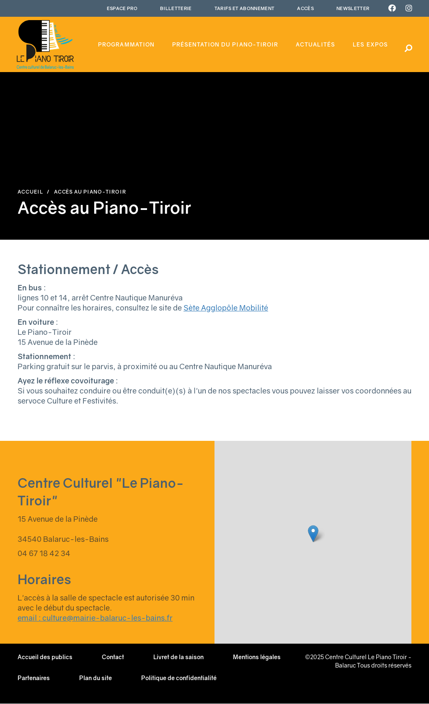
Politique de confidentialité (179, 677)
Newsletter (352, 8)
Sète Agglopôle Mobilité (225, 307)
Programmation (126, 44)
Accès (305, 8)
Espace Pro (122, 8)
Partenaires (34, 677)
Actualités (315, 44)
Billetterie (176, 8)
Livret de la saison (178, 656)
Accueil (30, 192)
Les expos (370, 44)
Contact (113, 656)
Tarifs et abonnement (244, 8)
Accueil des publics (45, 656)
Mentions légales (257, 656)
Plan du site (95, 677)
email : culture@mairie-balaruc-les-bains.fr (95, 617)
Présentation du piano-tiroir (225, 44)
